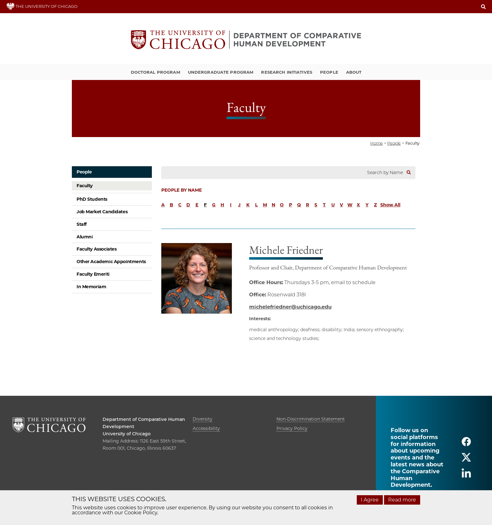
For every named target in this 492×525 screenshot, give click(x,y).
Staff (82, 224)
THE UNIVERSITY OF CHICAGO (42, 6)
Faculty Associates (96, 249)
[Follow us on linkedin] (466, 476)
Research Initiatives (286, 72)
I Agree (370, 500)
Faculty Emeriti (93, 274)
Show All (390, 205)
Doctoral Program (155, 72)
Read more (402, 500)
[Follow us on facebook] (466, 444)
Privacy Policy (292, 428)
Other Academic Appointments (111, 261)
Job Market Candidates (102, 212)
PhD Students (92, 199)
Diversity (202, 419)
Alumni (85, 237)
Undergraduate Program (221, 72)
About (354, 72)
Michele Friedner (286, 249)
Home (376, 143)
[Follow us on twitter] (466, 460)
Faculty (85, 185)
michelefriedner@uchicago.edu (290, 307)
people (394, 143)
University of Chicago (127, 434)
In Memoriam (91, 286)
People (329, 72)
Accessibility (206, 428)
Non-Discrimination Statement (310, 419)
